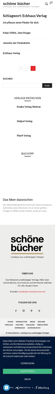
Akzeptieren (27, 371)
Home (10, 322)
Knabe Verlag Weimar (29, 106)
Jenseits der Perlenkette (16, 43)
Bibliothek (42, 325)
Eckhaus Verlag (11, 53)
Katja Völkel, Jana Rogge (17, 32)
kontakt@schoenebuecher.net (31, 291)
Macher (19, 325)
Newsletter (21, 322)
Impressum (20, 328)
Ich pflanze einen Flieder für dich (21, 22)
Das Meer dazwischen (18, 199)
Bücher (41, 322)
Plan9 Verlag (24, 135)
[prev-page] (20, 68)
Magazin (30, 325)
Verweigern (27, 363)
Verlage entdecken (27, 98)
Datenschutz (34, 328)
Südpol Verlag (24, 121)
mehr (27, 379)
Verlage (9, 325)
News (32, 322)
